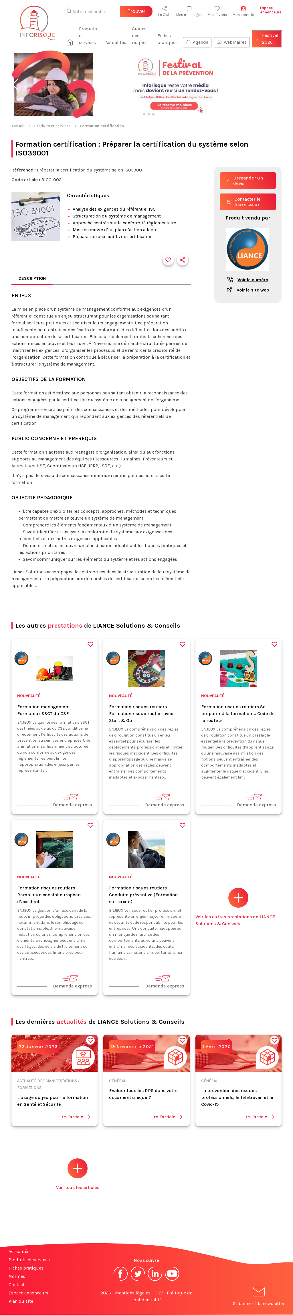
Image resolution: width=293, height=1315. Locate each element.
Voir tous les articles (77, 1174)
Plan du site (21, 1301)
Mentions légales (133, 1293)
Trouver (136, 11)
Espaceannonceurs (271, 10)
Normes (17, 1276)
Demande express (72, 800)
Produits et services (91, 35)
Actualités (117, 42)
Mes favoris (217, 11)
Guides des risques (141, 35)
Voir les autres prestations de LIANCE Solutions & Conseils (235, 907)
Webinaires (232, 42)
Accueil (17, 125)
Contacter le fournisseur (244, 201)
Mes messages (189, 11)
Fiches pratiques (167, 39)
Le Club (164, 11)
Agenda (197, 42)
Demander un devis (245, 180)
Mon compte (243, 11)
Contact (17, 1285)
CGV (159, 1293)
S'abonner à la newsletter (258, 1297)
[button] (15, 84)
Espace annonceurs (28, 1293)
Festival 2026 (266, 39)
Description (33, 278)
